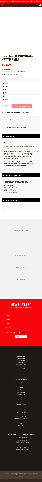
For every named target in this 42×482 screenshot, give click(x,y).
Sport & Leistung (21, 421)
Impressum (21, 401)
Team (21, 385)
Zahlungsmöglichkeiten (21, 397)
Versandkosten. (21, 71)
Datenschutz (21, 399)
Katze (20, 423)
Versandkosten (21, 394)
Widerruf (21, 389)
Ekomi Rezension (11, 200)
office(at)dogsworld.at (21, 364)
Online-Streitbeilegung (20, 404)
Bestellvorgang (21, 392)
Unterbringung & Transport (21, 418)
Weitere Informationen (13, 175)
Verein (17, 332)
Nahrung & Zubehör (21, 416)
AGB (21, 382)
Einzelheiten (10, 136)
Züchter (23, 332)
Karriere (21, 387)
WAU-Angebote (21, 425)
